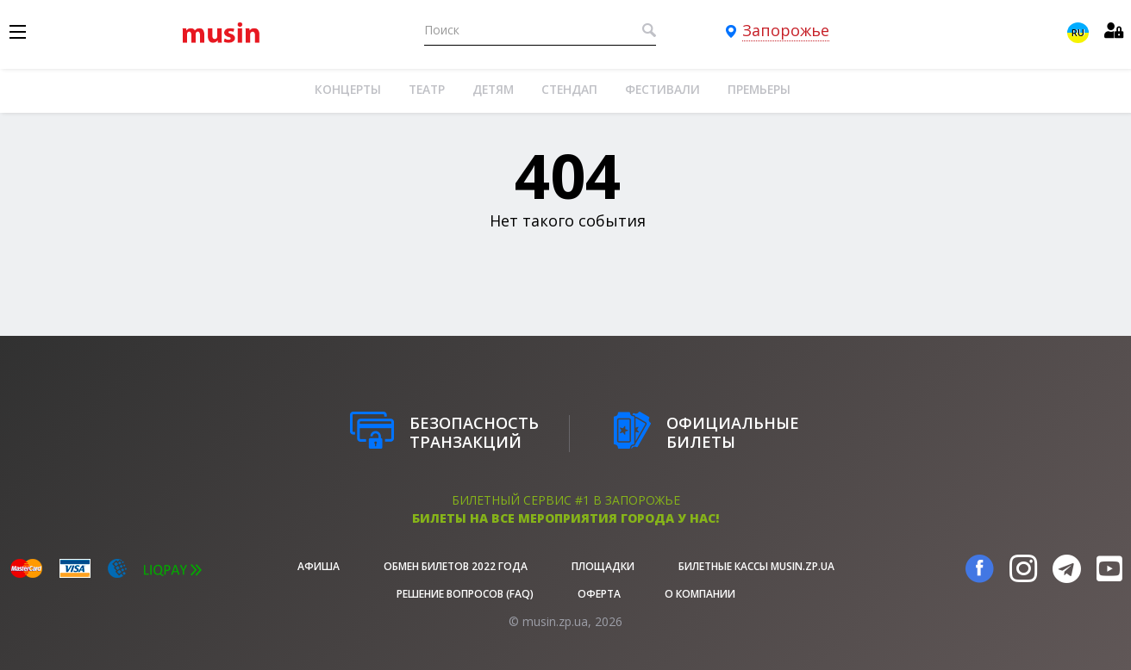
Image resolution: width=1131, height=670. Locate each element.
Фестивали (662, 89)
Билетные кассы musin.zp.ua (756, 566)
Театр (427, 89)
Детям (493, 89)
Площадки (603, 566)
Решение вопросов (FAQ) (465, 593)
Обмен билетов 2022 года (456, 566)
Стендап (569, 89)
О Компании (700, 593)
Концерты (348, 89)
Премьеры (759, 89)
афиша (318, 566)
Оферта (599, 593)
